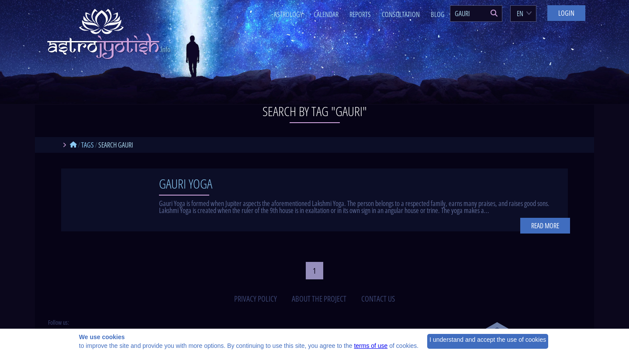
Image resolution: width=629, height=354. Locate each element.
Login (566, 13)
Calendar (326, 14)
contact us (378, 298)
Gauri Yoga (185, 183)
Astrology (288, 14)
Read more (545, 225)
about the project (319, 298)
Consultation (401, 14)
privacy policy (255, 298)
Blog (438, 14)
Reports (360, 14)
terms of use (370, 345)
